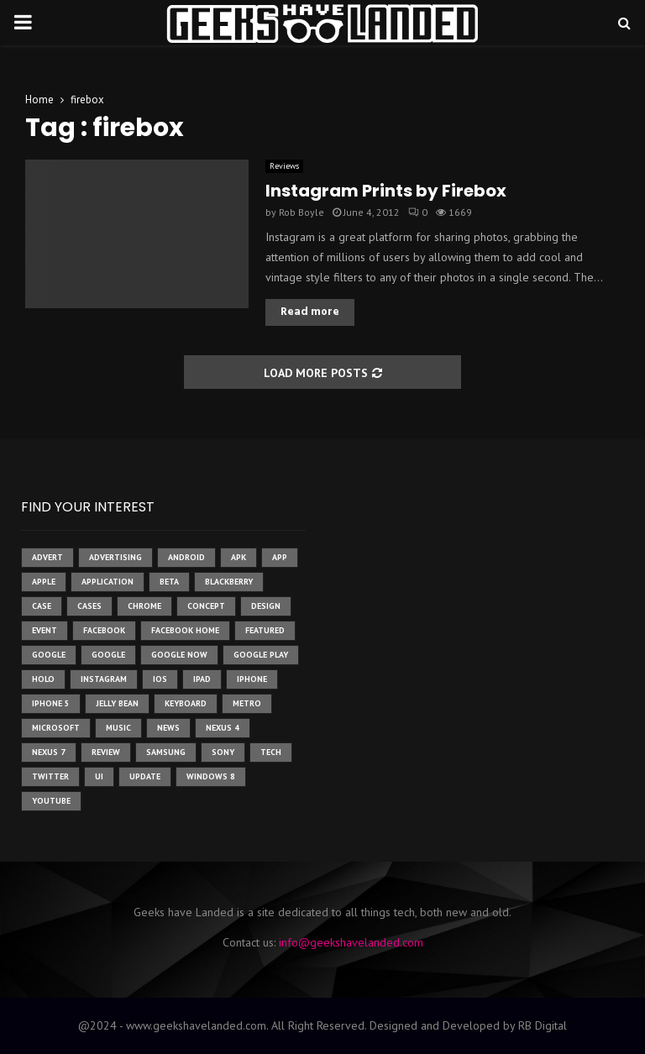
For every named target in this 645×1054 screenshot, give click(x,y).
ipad (202, 679)
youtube (51, 800)
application (107, 581)
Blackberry (229, 581)
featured (265, 630)
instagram (104, 679)
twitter (50, 776)
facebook (104, 630)
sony (223, 752)
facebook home (185, 630)
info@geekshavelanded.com (351, 942)
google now (179, 654)
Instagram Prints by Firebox (385, 190)
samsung (166, 752)
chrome (144, 605)
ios (160, 679)
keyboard (186, 703)
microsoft (56, 727)
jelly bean (117, 703)
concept (206, 605)
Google (108, 654)
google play (260, 654)
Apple (43, 581)
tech (270, 752)
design (266, 605)
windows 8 (210, 776)
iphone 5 (51, 703)
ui (99, 776)
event (44, 630)
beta (169, 581)
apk (238, 557)
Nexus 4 (222, 727)
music (118, 727)
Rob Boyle (301, 212)
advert (47, 557)
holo (43, 679)
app (279, 557)
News (168, 727)
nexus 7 (49, 752)
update (144, 776)
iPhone (252, 679)
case (41, 605)
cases (89, 605)
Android (186, 557)
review (106, 752)
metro (247, 703)
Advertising (115, 557)
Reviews (284, 165)
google (49, 654)
